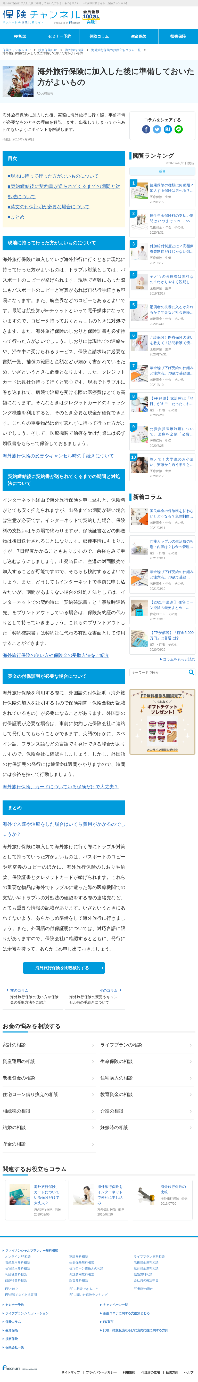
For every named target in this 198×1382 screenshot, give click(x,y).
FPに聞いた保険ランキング (88, 1295)
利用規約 (129, 1372)
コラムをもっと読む (179, 659)
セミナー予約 (59, 36)
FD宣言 (108, 1322)
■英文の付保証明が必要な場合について (48, 206)
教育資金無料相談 (146, 1268)
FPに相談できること (83, 1289)
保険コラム (99, 36)
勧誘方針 (172, 1372)
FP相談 (20, 36)
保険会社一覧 (14, 1347)
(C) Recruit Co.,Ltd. (20, 1369)
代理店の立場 (150, 1372)
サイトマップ (70, 1372)
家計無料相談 (78, 1256)
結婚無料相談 (143, 1274)
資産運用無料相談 (17, 1262)
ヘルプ (188, 1372)
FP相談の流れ (143, 1289)
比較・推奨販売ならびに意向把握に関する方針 (135, 1330)
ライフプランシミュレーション (27, 1313)
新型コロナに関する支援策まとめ (126, 1313)
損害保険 (178, 36)
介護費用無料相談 (81, 1274)
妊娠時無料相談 (16, 1280)
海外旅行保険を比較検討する (62, 968)
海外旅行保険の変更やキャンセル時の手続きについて (58, 455)
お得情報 (47, 93)
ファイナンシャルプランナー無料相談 (31, 1250)
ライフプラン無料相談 (149, 1256)
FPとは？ (11, 1289)
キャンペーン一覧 (115, 1305)
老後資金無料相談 (146, 1262)
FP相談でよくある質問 (21, 1295)
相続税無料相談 (16, 1274)
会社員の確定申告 (146, 1280)
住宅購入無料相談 (17, 1268)
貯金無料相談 (78, 1280)
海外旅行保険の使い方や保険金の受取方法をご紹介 (56, 655)
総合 (162, 171)
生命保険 (138, 36)
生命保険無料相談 (81, 1262)
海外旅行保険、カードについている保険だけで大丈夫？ (61, 786)
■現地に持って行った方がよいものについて (53, 176)
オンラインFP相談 (18, 1256)
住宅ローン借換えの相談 (86, 1268)
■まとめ (16, 217)
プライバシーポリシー (101, 1372)
